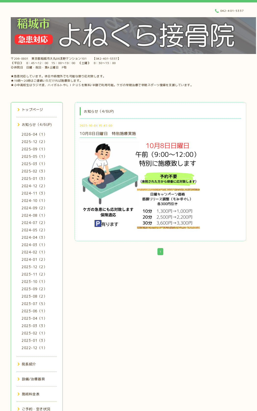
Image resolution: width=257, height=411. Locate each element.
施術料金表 (28, 394)
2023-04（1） (34, 318)
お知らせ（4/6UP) (34, 124)
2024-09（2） (34, 208)
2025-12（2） (34, 141)
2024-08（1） (34, 215)
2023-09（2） (34, 289)
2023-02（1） (34, 333)
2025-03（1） (34, 163)
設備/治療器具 (31, 379)
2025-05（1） (34, 156)
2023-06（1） (34, 311)
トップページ (30, 109)
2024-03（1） (34, 244)
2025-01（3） (34, 178)
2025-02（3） (34, 171)
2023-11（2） (34, 274)
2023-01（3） (34, 340)
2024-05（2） (34, 230)
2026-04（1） (34, 134)
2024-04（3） (34, 237)
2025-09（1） (34, 149)
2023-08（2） (34, 296)
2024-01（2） (34, 259)
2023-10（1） (34, 281)
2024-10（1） (34, 200)
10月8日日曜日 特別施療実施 (108, 133)
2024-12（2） (34, 186)
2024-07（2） (34, 222)
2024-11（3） (34, 193)
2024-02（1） (34, 252)
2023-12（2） (34, 267)
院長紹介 (26, 364)
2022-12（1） (34, 347)
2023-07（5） (34, 303)
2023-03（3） (34, 325)
